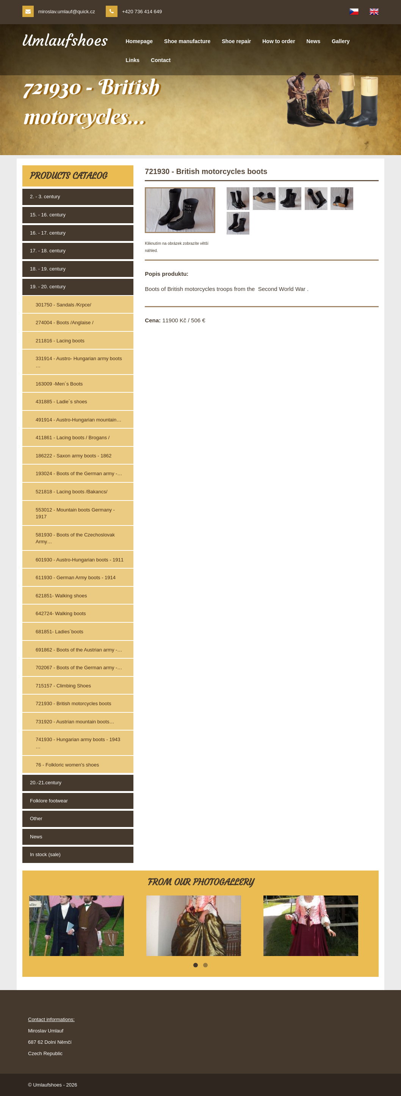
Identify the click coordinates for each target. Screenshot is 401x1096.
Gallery (340, 41)
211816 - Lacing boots (60, 341)
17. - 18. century (48, 250)
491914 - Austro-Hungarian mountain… (78, 420)
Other (36, 818)
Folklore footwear (49, 801)
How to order (278, 41)
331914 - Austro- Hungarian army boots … (79, 362)
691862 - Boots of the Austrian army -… (79, 650)
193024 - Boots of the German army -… (79, 473)
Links (133, 60)
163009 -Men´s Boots (59, 384)
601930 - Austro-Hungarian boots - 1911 (80, 560)
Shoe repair (236, 41)
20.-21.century (45, 782)
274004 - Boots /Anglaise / (65, 322)
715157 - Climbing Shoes (63, 686)
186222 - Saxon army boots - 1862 (73, 456)
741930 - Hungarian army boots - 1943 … (78, 743)
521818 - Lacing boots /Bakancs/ (71, 491)
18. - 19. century (48, 269)
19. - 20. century (48, 286)
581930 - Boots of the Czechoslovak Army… (75, 538)
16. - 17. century (48, 233)
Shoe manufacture (187, 41)
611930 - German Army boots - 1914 (76, 577)
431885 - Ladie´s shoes (61, 401)
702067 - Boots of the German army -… (79, 667)
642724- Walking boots (61, 613)
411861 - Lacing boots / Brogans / (73, 437)
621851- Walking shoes (61, 596)
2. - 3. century (45, 196)
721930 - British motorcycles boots (73, 703)
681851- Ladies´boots (59, 631)
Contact (161, 60)
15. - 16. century (48, 215)
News (314, 41)
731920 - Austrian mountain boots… (75, 721)
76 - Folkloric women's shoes (67, 765)
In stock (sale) (45, 854)
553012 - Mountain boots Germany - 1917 (75, 513)
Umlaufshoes (65, 40)
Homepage (139, 41)
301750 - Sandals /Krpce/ (63, 305)
